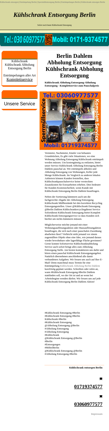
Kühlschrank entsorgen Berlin (93, 2)
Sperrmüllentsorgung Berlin (49, 2)
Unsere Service (19, 103)
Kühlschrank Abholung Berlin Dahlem (80, 265)
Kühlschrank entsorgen (9, 2)
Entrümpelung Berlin (28, 2)
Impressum (96, 413)
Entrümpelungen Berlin (70, 2)
